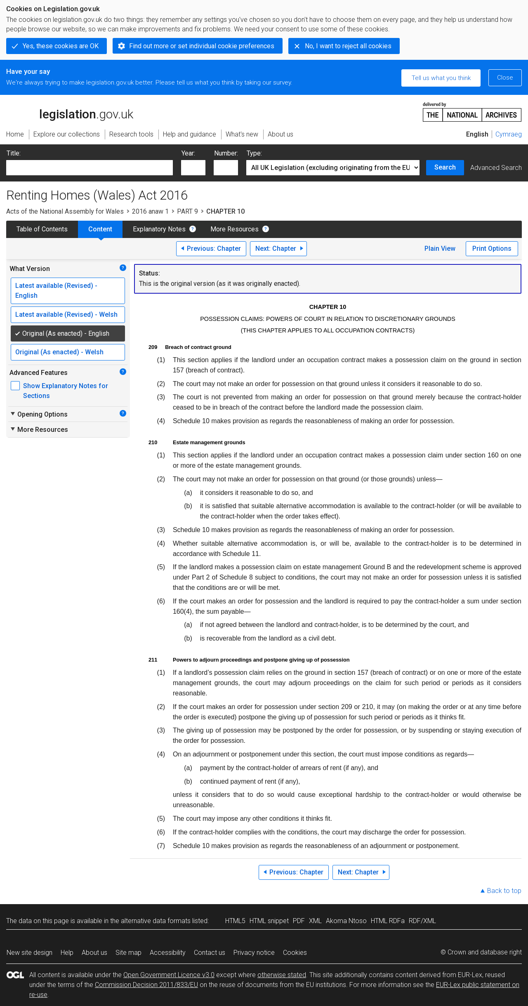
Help (67, 953)
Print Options (492, 248)
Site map (128, 953)
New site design (29, 953)
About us (94, 953)
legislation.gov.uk (69, 111)
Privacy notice (254, 953)
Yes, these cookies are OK (61, 46)
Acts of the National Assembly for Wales (65, 211)
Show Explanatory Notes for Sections (65, 391)
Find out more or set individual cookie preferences (201, 46)
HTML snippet (269, 921)
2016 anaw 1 (150, 211)
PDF (299, 921)
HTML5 (235, 921)
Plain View (439, 248)
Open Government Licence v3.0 (168, 975)
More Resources (234, 229)
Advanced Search (496, 168)
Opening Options (38, 414)
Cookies (295, 953)
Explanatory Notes (159, 229)
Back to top (504, 891)
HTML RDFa (388, 921)
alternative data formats (156, 921)
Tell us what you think (441, 78)
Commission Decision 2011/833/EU (146, 985)
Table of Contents (42, 229)
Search (445, 167)
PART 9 (187, 211)
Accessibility (168, 953)
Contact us (209, 953)
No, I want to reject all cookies (348, 46)
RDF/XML (422, 921)
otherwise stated (281, 975)
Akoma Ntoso (346, 921)
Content (100, 229)
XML (315, 921)
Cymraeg (508, 134)
